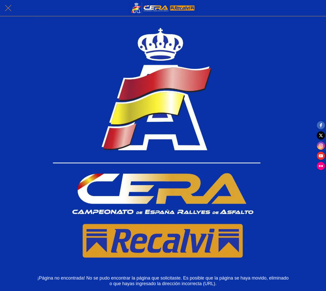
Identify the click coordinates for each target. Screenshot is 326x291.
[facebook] (321, 125)
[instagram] (321, 146)
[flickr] (321, 166)
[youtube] (321, 156)
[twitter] (321, 135)
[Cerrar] (8, 8)
